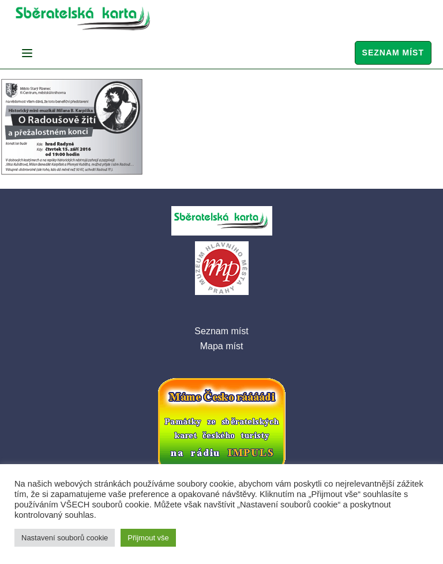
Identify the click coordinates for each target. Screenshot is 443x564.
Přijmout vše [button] (148, 537)
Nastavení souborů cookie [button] (64, 537)
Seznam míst (393, 52)
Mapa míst (221, 346)
